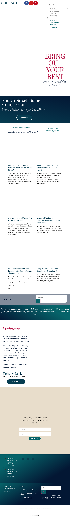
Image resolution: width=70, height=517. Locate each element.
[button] (58, 18)
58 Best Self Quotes (26, 498)
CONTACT (9, 2)
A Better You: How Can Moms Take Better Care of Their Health (48, 167)
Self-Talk (53, 13)
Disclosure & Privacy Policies (9, 487)
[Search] (38, 301)
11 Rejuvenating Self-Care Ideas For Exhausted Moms (20, 219)
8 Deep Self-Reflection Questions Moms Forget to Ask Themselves (48, 220)
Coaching (53, 16)
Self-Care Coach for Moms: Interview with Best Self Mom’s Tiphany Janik (20, 271)
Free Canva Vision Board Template (28, 494)
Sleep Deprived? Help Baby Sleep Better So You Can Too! (48, 270)
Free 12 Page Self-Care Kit (28, 490)
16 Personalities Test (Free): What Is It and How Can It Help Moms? (20, 167)
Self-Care (53, 9)
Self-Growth (54, 11)
